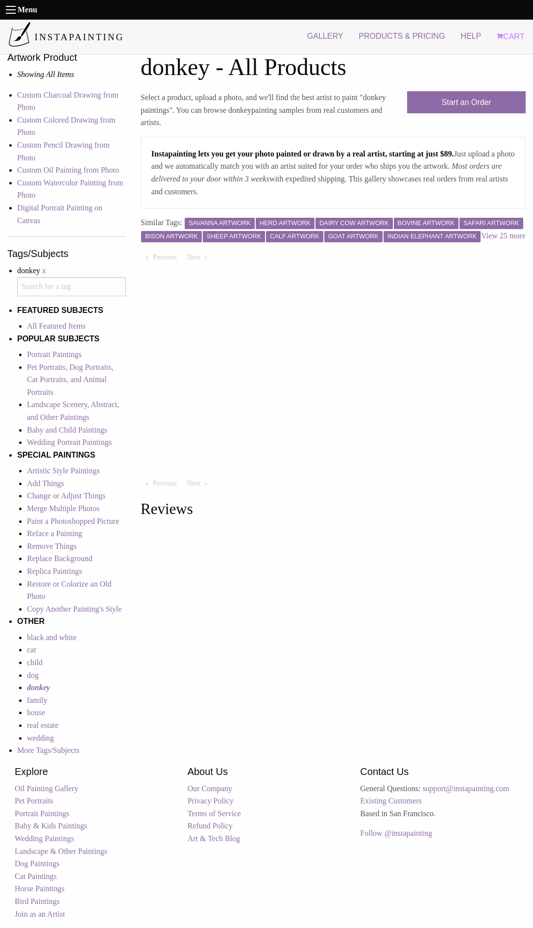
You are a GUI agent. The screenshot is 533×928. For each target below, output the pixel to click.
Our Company (210, 788)
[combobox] (71, 286)
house (36, 712)
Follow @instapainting (396, 833)
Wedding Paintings (44, 838)
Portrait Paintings (54, 354)
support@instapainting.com (465, 788)
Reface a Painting (54, 533)
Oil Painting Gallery (46, 788)
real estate (42, 725)
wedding (40, 738)
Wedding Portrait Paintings (69, 442)
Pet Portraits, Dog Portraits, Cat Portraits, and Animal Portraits (70, 379)
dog (33, 675)
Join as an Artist (40, 914)
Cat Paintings (36, 876)
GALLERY (325, 36)
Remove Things (51, 546)
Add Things (45, 483)
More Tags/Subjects (48, 750)
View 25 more (503, 236)
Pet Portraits (34, 801)
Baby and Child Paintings (67, 430)
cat (31, 649)
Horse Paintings (40, 888)
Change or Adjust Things (66, 495)
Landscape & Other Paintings (61, 851)
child (35, 662)
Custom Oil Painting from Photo (68, 170)
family (37, 700)
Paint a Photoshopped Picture (73, 521)
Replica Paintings (54, 571)
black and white (51, 637)
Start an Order (466, 102)
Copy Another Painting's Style (74, 609)
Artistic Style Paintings (63, 470)
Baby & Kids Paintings (51, 826)
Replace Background (60, 558)
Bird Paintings (37, 901)
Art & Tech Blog (214, 838)
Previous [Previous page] (167, 256)
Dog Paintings (37, 863)
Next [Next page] (200, 256)
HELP (470, 36)
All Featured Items (56, 326)
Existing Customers (391, 801)
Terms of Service (214, 813)
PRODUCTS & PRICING (402, 36)
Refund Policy (210, 826)
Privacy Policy (211, 801)
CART (510, 36)
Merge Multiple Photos (63, 508)
